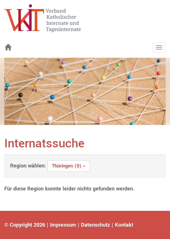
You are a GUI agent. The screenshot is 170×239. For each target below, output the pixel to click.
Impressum (63, 225)
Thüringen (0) (68, 166)
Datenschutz (95, 225)
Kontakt (124, 225)
